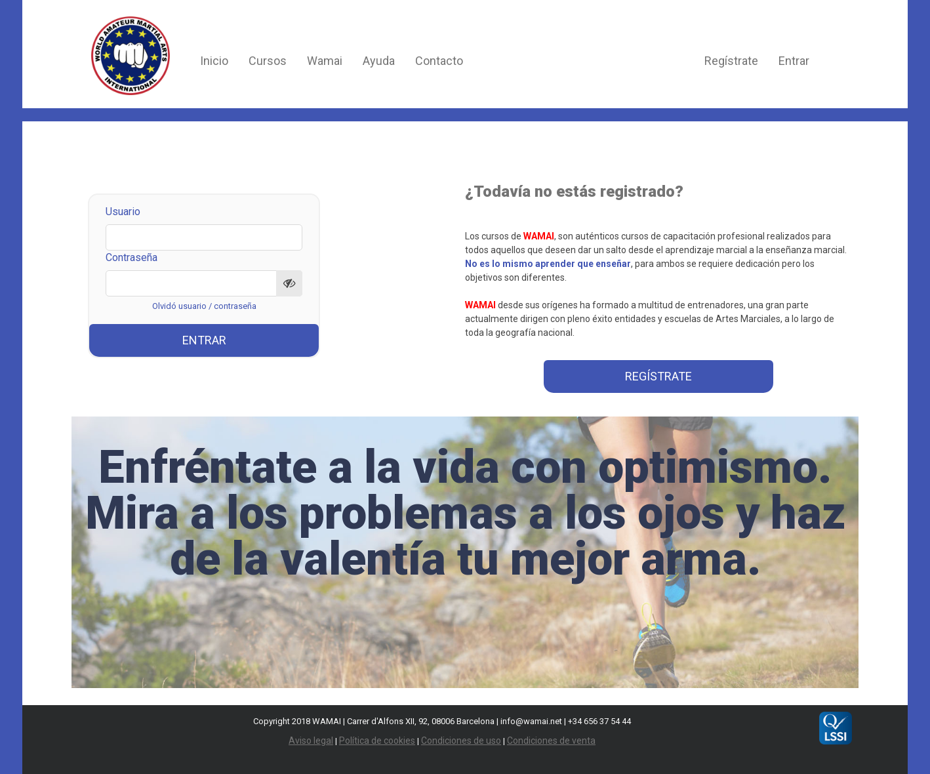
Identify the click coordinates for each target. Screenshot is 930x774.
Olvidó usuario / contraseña (204, 306)
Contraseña (131, 257)
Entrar (793, 61)
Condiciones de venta (551, 740)
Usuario (123, 211)
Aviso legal (311, 740)
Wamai (324, 61)
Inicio (214, 61)
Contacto (439, 61)
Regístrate (731, 61)
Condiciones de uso (461, 740)
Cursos (268, 61)
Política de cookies (377, 740)
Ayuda (379, 61)
